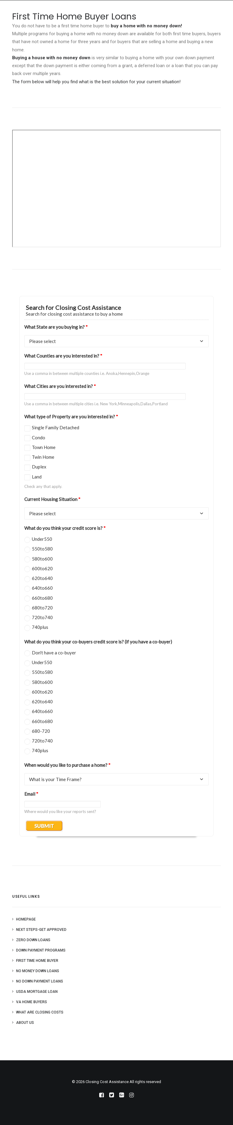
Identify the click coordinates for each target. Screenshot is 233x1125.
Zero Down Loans (33, 940)
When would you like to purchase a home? (67, 765)
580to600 (42, 558)
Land (37, 476)
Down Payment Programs (41, 950)
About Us (25, 1022)
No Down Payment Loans (39, 981)
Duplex (39, 466)
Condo (38, 437)
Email (31, 794)
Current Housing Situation (52, 499)
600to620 (42, 568)
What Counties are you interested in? (63, 355)
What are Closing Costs (39, 1012)
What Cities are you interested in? (60, 386)
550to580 (42, 548)
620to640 (42, 578)
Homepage (26, 919)
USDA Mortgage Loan (37, 992)
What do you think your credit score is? (65, 528)
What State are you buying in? (56, 327)
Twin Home (43, 457)
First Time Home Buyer (37, 961)
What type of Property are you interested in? (71, 416)
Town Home (44, 447)
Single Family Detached (55, 427)
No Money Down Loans (37, 971)
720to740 (42, 617)
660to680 (42, 598)
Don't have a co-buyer (54, 652)
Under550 (42, 539)
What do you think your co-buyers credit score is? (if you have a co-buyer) (98, 641)
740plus (40, 627)
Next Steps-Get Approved (41, 930)
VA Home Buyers (31, 1002)
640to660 (42, 588)
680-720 (41, 731)
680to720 (42, 607)
